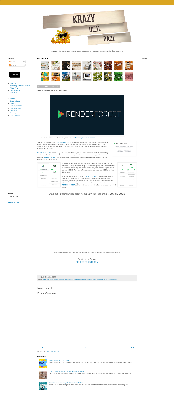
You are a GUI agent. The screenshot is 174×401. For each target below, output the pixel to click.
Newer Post (41, 348)
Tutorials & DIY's (15, 103)
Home (87, 348)
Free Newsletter (15, 115)
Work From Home (15, 108)
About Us (13, 83)
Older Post (132, 348)
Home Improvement (16, 106)
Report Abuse (13, 202)
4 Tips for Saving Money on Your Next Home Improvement (67, 371)
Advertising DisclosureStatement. (85, 138)
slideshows (100, 279)
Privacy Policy (14, 88)
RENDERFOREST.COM (87, 262)
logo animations (69, 279)
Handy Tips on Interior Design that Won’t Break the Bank (66, 383)
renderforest (88, 279)
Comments (13, 65)
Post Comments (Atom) (53, 351)
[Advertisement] (20, 155)
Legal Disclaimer (15, 90)
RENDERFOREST (63, 142)
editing (44, 279)
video (105, 279)
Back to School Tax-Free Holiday (59, 360)
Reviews (12, 98)
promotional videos (79, 279)
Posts (12, 61)
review (94, 279)
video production (112, 279)
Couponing (13, 110)
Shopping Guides (15, 101)
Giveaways (13, 113)
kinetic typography (59, 279)
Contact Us (13, 93)
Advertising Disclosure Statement (20, 86)
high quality (50, 279)
